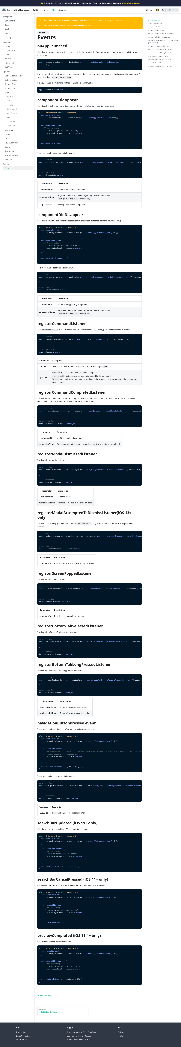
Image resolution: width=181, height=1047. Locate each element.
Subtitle (9, 105)
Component (10, 21)
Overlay (8, 37)
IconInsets (10, 121)
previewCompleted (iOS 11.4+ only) (160, 66)
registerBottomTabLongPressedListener (162, 53)
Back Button (11, 113)
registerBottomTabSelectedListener (160, 49)
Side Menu (9, 63)
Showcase (63, 10)
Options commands (13, 76)
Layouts (6, 42)
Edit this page (44, 995)
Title (8, 100)
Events (6, 164)
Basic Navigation (23, 1036)
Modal (7, 33)
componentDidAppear (156, 23)
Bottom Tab (10, 88)
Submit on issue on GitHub (78, 1039)
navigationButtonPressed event (159, 56)
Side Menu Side (11, 155)
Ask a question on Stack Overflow (81, 1032)
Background (11, 109)
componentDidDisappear (157, 27)
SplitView (8, 67)
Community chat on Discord (79, 1036)
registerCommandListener (157, 30)
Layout (8, 46)
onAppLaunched (154, 20)
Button (9, 117)
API (53, 10)
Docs (46, 10)
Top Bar (9, 96)
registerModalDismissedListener (159, 37)
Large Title (10, 125)
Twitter (121, 1036)
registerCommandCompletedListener (161, 33)
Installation (21, 1032)
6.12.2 (35, 10)
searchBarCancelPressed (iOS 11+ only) (161, 63)
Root (7, 25)
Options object (11, 80)
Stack (7, 29)
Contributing (21, 1039)
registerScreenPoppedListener (158, 46)
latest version (78, 25)
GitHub (149, 10)
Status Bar (9, 130)
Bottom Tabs (10, 58)
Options (6, 71)
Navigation (7, 16)
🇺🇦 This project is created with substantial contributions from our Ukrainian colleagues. (90, 3)
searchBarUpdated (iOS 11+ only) (159, 59)
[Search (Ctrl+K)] (170, 10)
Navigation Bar (11, 143)
